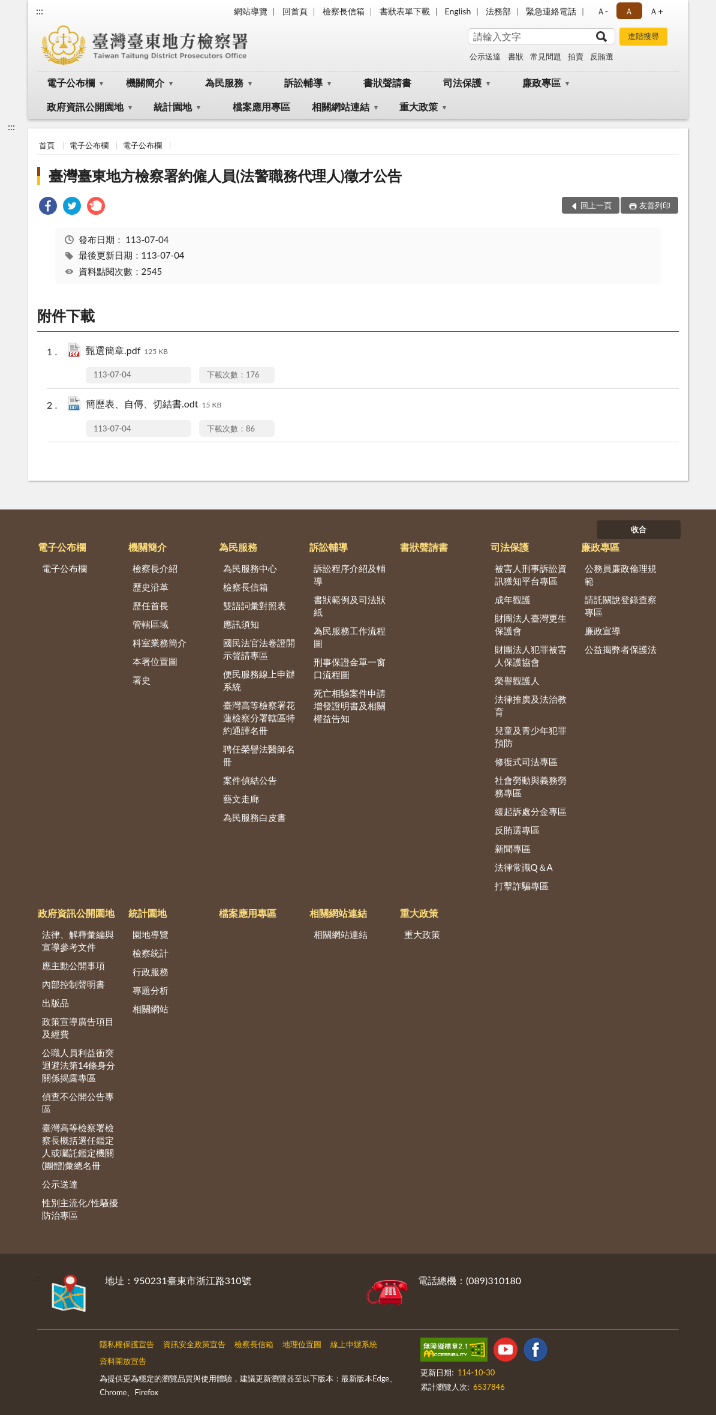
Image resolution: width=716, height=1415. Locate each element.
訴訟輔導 (303, 82)
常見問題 (545, 56)
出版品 (55, 1002)
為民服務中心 (250, 568)
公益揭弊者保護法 (621, 649)
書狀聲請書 (387, 82)
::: (39, 10)
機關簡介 (145, 82)
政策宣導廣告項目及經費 (78, 1027)
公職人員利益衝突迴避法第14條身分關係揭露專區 (78, 1065)
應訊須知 (241, 624)
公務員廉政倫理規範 (621, 574)
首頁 (47, 145)
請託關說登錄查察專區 (621, 605)
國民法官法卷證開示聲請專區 (259, 649)
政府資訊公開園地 (85, 106)
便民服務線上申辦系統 (259, 680)
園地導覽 (151, 934)
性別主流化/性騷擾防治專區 (80, 1209)
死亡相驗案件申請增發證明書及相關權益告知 (350, 706)
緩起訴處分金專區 (531, 811)
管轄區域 (151, 624)
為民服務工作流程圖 (350, 637)
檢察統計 (151, 953)
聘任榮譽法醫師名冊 (259, 755)
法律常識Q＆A (524, 867)
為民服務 (224, 82)
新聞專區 (513, 848)
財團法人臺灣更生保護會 (531, 624)
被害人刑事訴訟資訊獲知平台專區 (531, 574)
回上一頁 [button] (596, 205)
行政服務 (151, 971)
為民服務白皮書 (254, 817)
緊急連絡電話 (551, 11)
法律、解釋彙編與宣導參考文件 (78, 940)
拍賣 (575, 56)
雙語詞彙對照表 (254, 605)
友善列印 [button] (654, 205)
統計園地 (173, 106)
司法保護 (462, 82)
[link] (48, 207)
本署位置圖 (155, 661)
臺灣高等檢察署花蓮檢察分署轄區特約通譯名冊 (259, 718)
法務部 (498, 11)
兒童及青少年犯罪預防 (531, 736)
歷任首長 (151, 605)
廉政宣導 (603, 630)
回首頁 (295, 11)
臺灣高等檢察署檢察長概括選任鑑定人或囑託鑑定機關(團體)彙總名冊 (78, 1146)
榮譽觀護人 (517, 680)
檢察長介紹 (155, 568)
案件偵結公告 (250, 780)
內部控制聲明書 (73, 984)
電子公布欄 (71, 82)
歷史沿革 (151, 586)
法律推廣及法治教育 (531, 705)
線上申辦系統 (353, 1344)
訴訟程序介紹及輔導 (350, 574)
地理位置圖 (301, 1344)
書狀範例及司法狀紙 (350, 605)
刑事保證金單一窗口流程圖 (350, 668)
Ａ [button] (629, 11)
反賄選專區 (517, 830)
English (458, 11)
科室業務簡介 (159, 642)
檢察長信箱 (344, 11)
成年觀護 (513, 599)
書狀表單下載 (405, 11)
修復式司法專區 (526, 761)
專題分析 (151, 990)
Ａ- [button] (602, 11)
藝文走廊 (241, 798)
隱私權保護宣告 (127, 1344)
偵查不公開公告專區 (78, 1102)
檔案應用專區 (261, 106)
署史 (142, 679)
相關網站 (151, 1008)
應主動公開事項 (73, 965)
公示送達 (485, 56)
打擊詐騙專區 (522, 885)
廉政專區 (541, 82)
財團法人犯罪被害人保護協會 (531, 655)
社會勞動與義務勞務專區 (531, 786)
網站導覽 (250, 11)
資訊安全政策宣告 (194, 1344)
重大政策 (418, 106)
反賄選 (601, 56)
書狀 (516, 56)
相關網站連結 (340, 106)
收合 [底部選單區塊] (638, 529)
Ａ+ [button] (656, 11)
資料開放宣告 (123, 1361)
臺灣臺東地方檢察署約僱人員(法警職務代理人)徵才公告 (225, 175)
